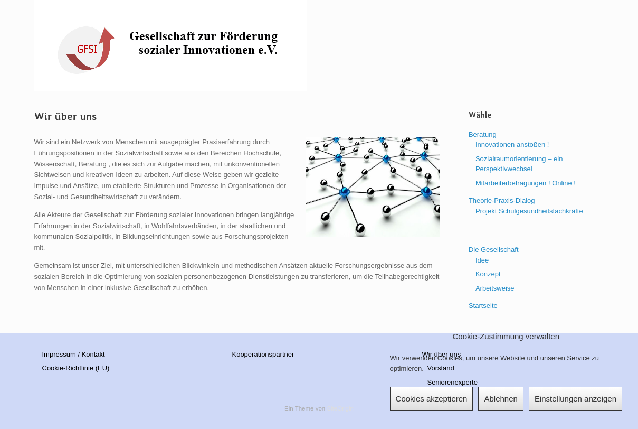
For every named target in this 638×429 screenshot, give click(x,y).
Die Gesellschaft (494, 250)
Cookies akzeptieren (432, 398)
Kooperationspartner (263, 354)
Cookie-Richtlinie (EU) (76, 368)
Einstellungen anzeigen (575, 398)
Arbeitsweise (495, 288)
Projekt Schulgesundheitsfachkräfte (529, 211)
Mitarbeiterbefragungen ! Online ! (525, 183)
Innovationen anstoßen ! (512, 144)
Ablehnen (500, 398)
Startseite (483, 306)
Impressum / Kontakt (73, 354)
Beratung (483, 134)
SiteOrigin (340, 408)
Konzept (488, 274)
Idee (482, 260)
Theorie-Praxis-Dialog (502, 200)
